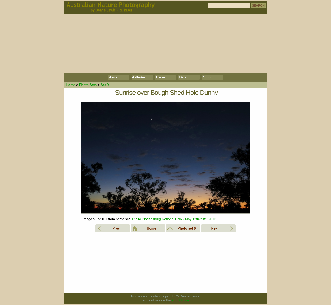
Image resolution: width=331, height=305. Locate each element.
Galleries (138, 77)
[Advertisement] (165, 43)
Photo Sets (88, 85)
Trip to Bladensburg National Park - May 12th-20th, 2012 (174, 219)
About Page (180, 300)
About (207, 77)
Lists (182, 77)
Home (113, 77)
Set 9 (104, 85)
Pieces (161, 77)
